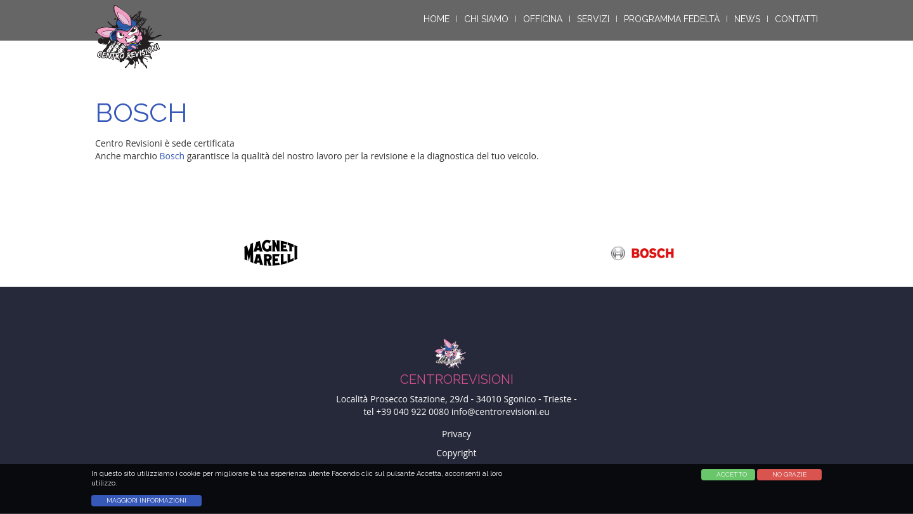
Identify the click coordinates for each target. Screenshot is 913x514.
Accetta (725, 478)
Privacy (456, 434)
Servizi (593, 19)
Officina (542, 19)
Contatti (796, 19)
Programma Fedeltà (672, 19)
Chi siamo (486, 19)
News (747, 19)
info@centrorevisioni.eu (500, 411)
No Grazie (789, 478)
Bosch (172, 156)
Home (437, 19)
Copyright (456, 453)
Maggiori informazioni (146, 504)
